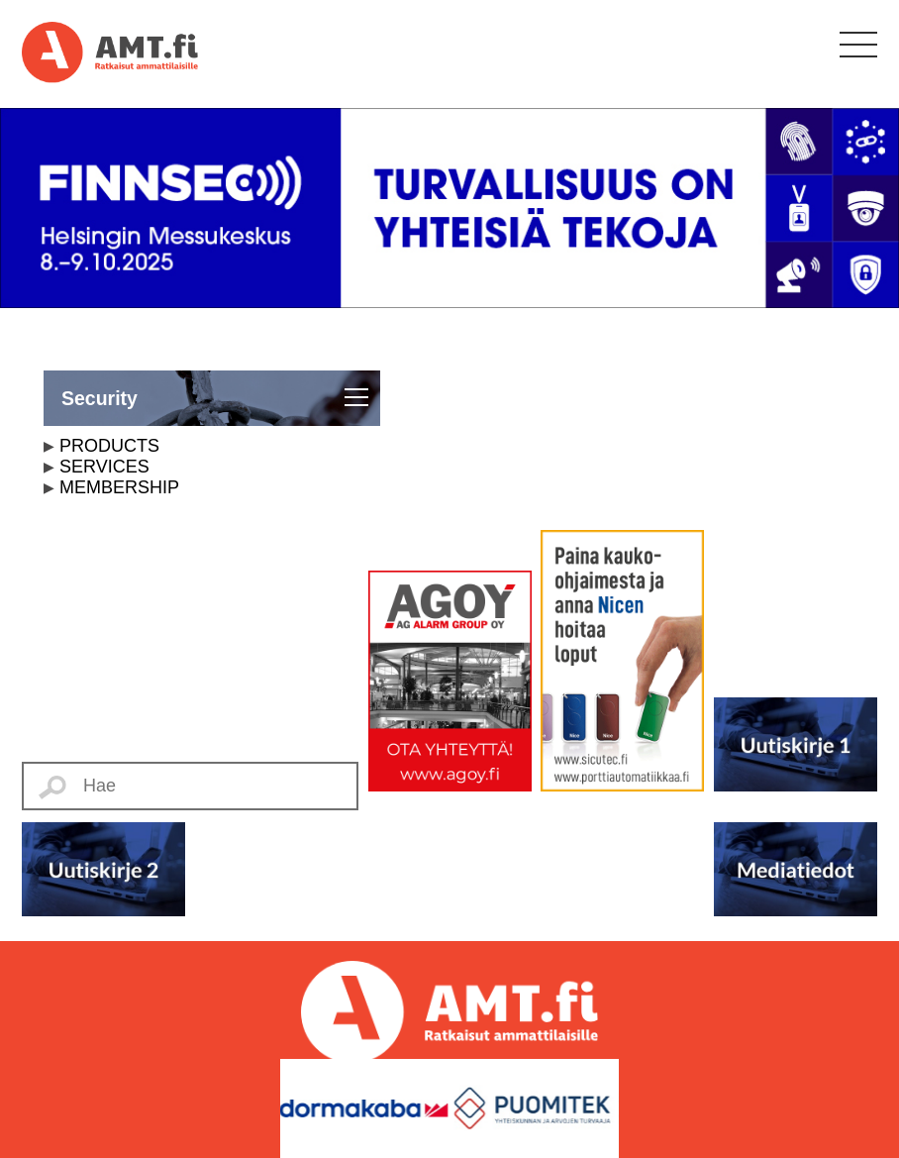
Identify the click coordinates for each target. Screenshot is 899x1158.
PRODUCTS (109, 446)
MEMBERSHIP (119, 487)
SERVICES (104, 466)
